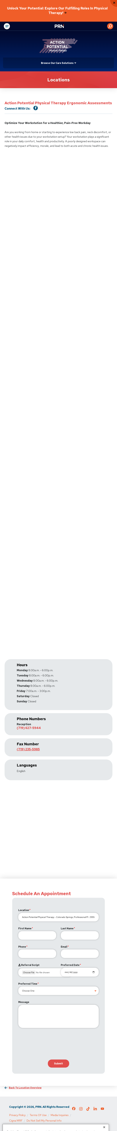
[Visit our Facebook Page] (35, 108)
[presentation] (41, 1044)
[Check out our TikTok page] (88, 1110)
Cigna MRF (16, 1120)
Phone (22, 946)
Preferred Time (27, 983)
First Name (25, 928)
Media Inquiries (60, 1115)
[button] (110, 26)
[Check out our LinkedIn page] (95, 1110)
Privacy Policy (17, 1115)
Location (23, 910)
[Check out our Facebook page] (73, 1109)
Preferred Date (70, 965)
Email (64, 946)
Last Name (67, 928)
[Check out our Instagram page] (81, 1110)
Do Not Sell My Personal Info (44, 1120)
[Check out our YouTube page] (102, 1109)
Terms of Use (38, 1115)
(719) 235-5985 (28, 749)
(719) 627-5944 (29, 728)
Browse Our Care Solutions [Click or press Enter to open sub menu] (57, 63)
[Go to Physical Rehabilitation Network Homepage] (63, 26)
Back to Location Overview (25, 1087)
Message (23, 1002)
